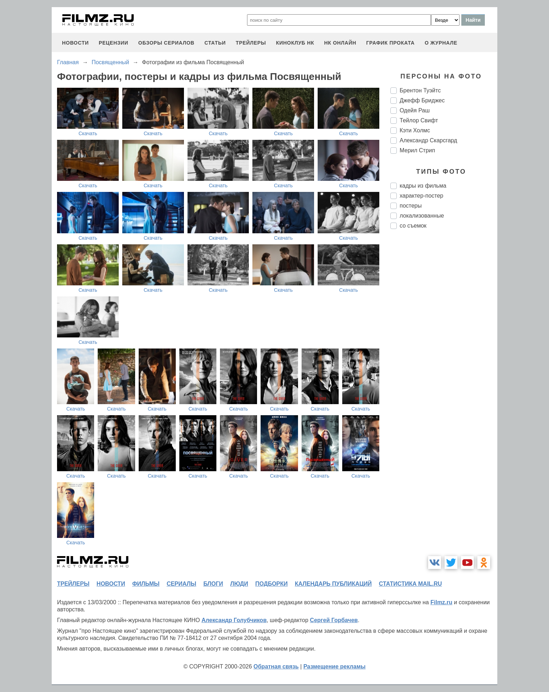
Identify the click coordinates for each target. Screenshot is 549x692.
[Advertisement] (443, 354)
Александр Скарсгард (428, 140)
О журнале (441, 43)
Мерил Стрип (417, 150)
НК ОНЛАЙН (340, 43)
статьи (215, 43)
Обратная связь (276, 666)
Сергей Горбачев (334, 620)
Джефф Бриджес (422, 100)
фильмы (145, 584)
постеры (411, 206)
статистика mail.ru (410, 584)
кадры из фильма (423, 186)
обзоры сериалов (166, 43)
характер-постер (421, 196)
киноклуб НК (295, 43)
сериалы (181, 584)
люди (239, 584)
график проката (390, 43)
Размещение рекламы (334, 666)
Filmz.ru (441, 602)
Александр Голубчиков (234, 620)
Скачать (87, 133)
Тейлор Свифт (419, 120)
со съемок (413, 226)
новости (75, 43)
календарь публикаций (333, 584)
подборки (271, 584)
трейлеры (251, 43)
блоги (213, 584)
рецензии (113, 43)
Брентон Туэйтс (420, 90)
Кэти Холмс (415, 130)
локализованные (422, 216)
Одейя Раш (415, 110)
